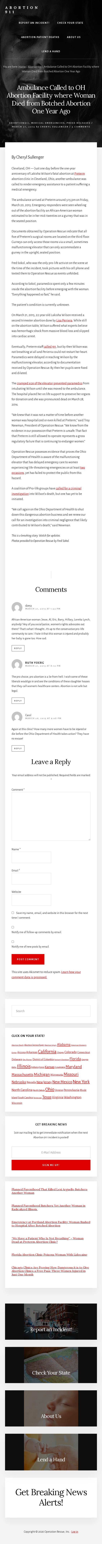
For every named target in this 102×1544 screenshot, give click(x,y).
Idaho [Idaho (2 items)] (14, 1067)
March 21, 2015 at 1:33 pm (42, 609)
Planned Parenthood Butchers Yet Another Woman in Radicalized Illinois (48, 1207)
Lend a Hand (51, 1459)
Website (16, 891)
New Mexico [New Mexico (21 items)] (62, 1082)
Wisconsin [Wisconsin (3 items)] (17, 1103)
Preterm (79, 173)
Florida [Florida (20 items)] (75, 1059)
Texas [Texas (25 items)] (46, 1097)
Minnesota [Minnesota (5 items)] (56, 1074)
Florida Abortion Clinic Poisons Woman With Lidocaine (49, 1254)
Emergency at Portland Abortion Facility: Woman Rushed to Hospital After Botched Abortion (51, 1223)
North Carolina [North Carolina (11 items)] (22, 1090)
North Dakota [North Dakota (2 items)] (39, 1090)
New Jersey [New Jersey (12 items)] (44, 1082)
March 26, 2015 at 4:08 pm (43, 718)
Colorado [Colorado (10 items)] (70, 1052)
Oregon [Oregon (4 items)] (59, 1090)
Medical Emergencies (48, 123)
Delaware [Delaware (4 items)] (17, 1059)
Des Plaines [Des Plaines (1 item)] (27, 1060)
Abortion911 (19, 123)
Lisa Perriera (64, 320)
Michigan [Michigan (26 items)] (42, 1074)
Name (16, 849)
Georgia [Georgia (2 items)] (84, 1059)
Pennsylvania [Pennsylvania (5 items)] (71, 1090)
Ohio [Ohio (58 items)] (49, 1089)
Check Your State (51, 1373)
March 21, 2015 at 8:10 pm (43, 666)
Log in (74, 1531)
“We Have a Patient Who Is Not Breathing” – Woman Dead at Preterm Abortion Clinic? (48, 1240)
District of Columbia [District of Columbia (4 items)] (43, 1059)
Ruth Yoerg (34, 662)
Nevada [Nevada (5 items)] (31, 1082)
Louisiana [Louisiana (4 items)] (60, 1067)
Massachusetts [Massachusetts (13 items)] (22, 1074)
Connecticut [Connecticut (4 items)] (83, 1052)
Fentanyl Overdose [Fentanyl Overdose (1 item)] (61, 1060)
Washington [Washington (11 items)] (72, 1097)
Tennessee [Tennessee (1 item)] (37, 1098)
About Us (51, 1416)
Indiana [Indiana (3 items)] (35, 1067)
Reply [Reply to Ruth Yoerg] (18, 701)
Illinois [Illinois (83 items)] (24, 1066)
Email (16, 870)
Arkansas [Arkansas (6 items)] (32, 1052)
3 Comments (81, 127)
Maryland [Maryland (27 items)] (74, 1067)
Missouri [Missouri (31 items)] (71, 1074)
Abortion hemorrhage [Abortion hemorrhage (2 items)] (34, 1045)
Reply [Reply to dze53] (18, 648)
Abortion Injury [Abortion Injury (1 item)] (50, 1045)
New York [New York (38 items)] (81, 1082)
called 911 (50, 346)
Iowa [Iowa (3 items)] (41, 1067)
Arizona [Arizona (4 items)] (21, 1052)
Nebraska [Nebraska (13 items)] (19, 1082)
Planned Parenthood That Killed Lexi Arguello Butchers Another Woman (49, 1191)
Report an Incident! (51, 1329)
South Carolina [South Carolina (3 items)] (25, 1097)
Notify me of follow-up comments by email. (37, 932)
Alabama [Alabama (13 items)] (64, 1044)
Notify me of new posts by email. (30, 946)
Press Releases (79, 123)
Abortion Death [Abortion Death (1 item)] (18, 1045)
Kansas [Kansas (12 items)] (50, 1067)
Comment (18, 789)
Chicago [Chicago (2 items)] (60, 1052)
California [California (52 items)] (47, 1051)
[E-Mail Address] (51, 1152)
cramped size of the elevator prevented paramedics (50, 383)
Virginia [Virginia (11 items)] (57, 1097)
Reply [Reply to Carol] (18, 748)
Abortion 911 (22, 9)
